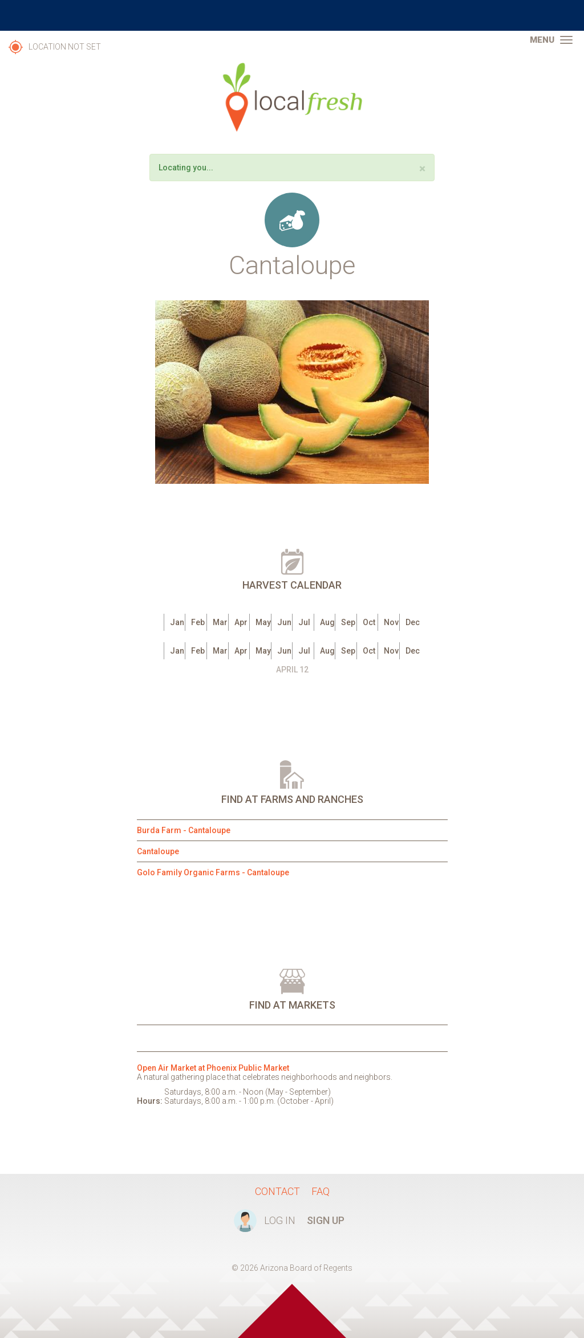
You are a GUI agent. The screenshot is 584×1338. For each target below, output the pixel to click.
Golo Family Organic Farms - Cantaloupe (213, 872)
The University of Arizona (292, 15)
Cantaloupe (158, 851)
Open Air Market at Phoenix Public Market (213, 1067)
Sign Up (325, 1220)
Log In (279, 1220)
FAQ (320, 1191)
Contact (277, 1191)
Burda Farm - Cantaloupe (183, 830)
